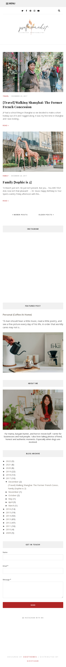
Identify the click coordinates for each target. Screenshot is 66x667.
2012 (8, 522)
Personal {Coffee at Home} (17, 314)
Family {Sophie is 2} (17, 182)
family (5, 176)
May (10, 498)
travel (6, 96)
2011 (8, 526)
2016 (8, 509)
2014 (8, 515)
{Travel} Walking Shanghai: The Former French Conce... (33, 485)
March (11, 505)
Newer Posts (20, 215)
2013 (8, 519)
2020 (8, 468)
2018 (8, 474)
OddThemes (30, 657)
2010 (8, 529)
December (13, 481)
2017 (8, 478)
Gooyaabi (33, 661)
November (13, 491)
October (12, 495)
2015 (8, 512)
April (10, 502)
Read (5, 125)
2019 (8, 471)
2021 (8, 464)
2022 (8, 461)
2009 (8, 532)
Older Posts (46, 215)
